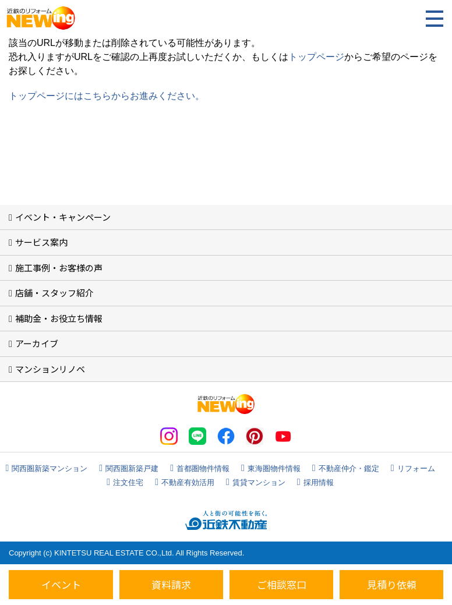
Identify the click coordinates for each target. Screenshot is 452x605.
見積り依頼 (391, 584)
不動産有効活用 (187, 482)
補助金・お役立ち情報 (59, 318)
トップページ (316, 57)
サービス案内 (41, 242)
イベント (61, 584)
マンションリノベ (50, 369)
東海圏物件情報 (274, 468)
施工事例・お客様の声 (59, 267)
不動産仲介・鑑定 (349, 468)
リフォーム (416, 468)
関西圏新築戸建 (131, 468)
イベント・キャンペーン (63, 217)
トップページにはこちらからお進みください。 (106, 96)
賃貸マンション (258, 482)
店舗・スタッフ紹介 (54, 292)
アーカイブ (36, 343)
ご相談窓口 (281, 584)
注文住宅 (128, 482)
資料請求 (171, 584)
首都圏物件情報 (202, 468)
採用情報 (318, 482)
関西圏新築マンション (49, 468)
